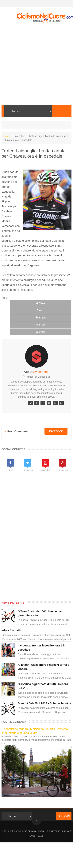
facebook (56, 431)
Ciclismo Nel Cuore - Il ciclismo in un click (46, 831)
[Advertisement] (35, 64)
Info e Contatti (11, 630)
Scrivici (64, 815)
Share (40, 310)
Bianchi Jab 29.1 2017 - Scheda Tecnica (44, 703)
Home (6, 136)
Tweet (41, 303)
